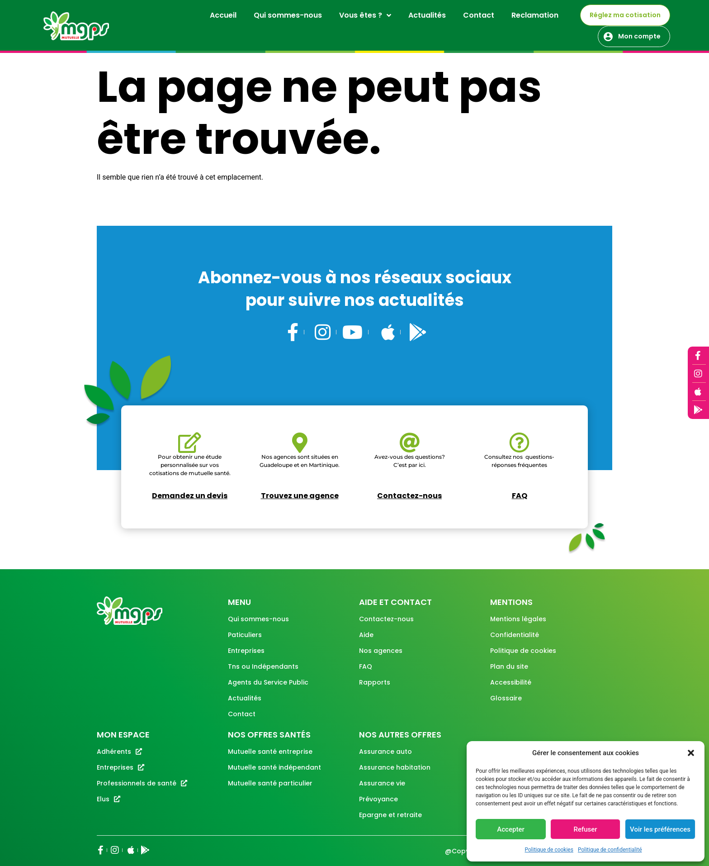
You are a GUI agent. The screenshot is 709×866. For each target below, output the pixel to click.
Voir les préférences (660, 829)
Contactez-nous (409, 495)
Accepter (510, 829)
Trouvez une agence (300, 495)
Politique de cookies (549, 850)
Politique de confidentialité (610, 850)
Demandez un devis (189, 495)
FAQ (519, 495)
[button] (690, 752)
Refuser (585, 829)
